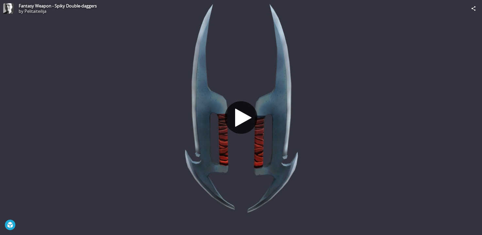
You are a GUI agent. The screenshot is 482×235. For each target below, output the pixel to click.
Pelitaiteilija (35, 11)
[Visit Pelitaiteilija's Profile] (8, 8)
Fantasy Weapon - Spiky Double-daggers (58, 6)
